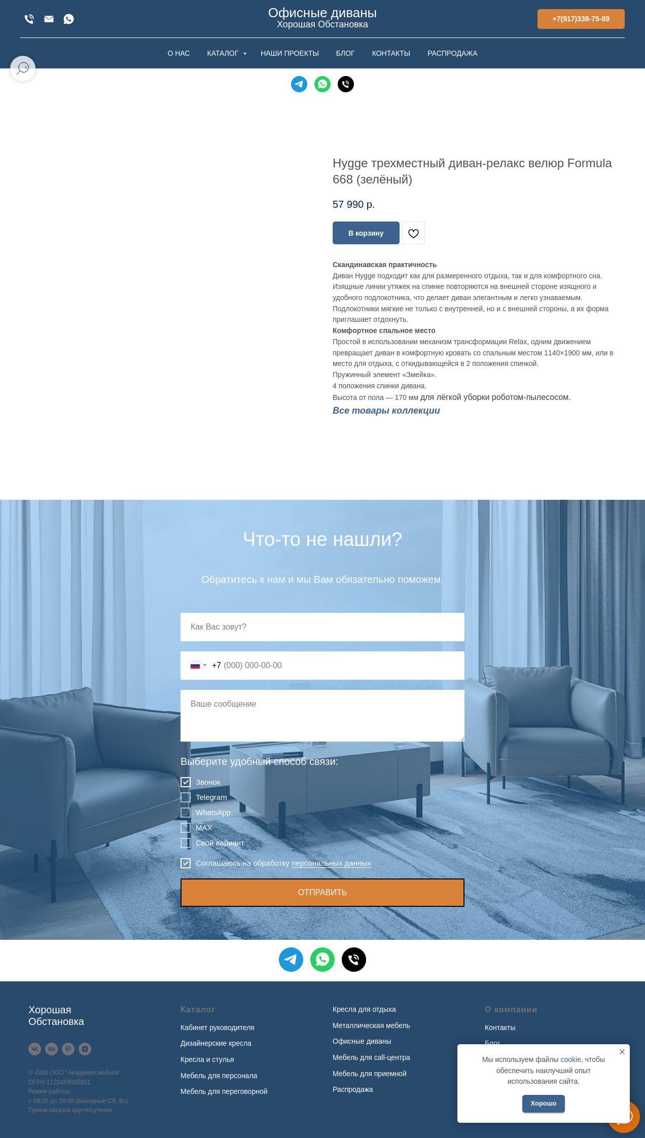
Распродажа (353, 1089)
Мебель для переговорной (224, 1091)
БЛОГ (345, 53)
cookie (570, 1059)
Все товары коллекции (386, 411)
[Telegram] (299, 84)
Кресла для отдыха (364, 1009)
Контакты (500, 1027)
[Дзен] (85, 1049)
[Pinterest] (68, 1049)
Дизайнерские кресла (216, 1043)
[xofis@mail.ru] (49, 19)
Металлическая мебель (371, 1025)
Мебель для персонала (219, 1076)
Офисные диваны (362, 1041)
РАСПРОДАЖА (452, 53)
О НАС (178, 53)
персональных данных (331, 863)
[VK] (34, 1049)
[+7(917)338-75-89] (29, 19)
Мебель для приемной (370, 1074)
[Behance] (51, 1049)
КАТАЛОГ (223, 53)
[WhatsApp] (68, 19)
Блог (492, 1043)
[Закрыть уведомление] (622, 1052)
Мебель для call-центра (371, 1057)
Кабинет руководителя (218, 1027)
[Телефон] (346, 84)
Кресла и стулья (207, 1059)
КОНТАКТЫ (391, 53)
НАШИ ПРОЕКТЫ (290, 53)
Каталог (198, 1009)
